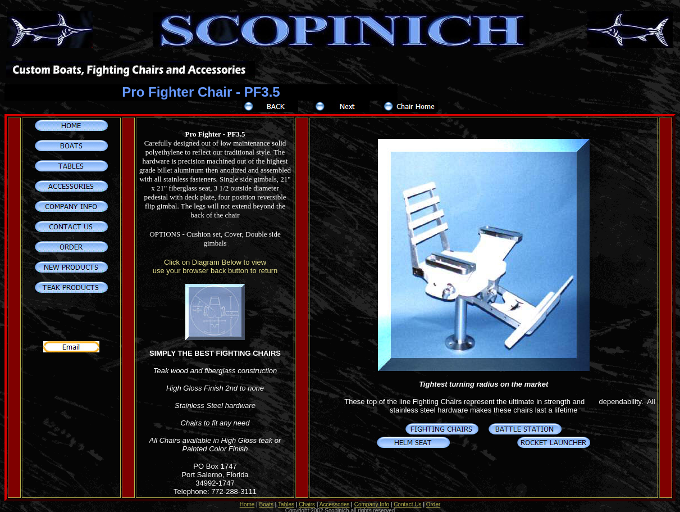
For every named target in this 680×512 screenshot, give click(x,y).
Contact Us (407, 498)
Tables (286, 498)
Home (247, 498)
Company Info (371, 498)
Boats (266, 498)
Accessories (335, 498)
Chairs (307, 498)
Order (433, 498)
